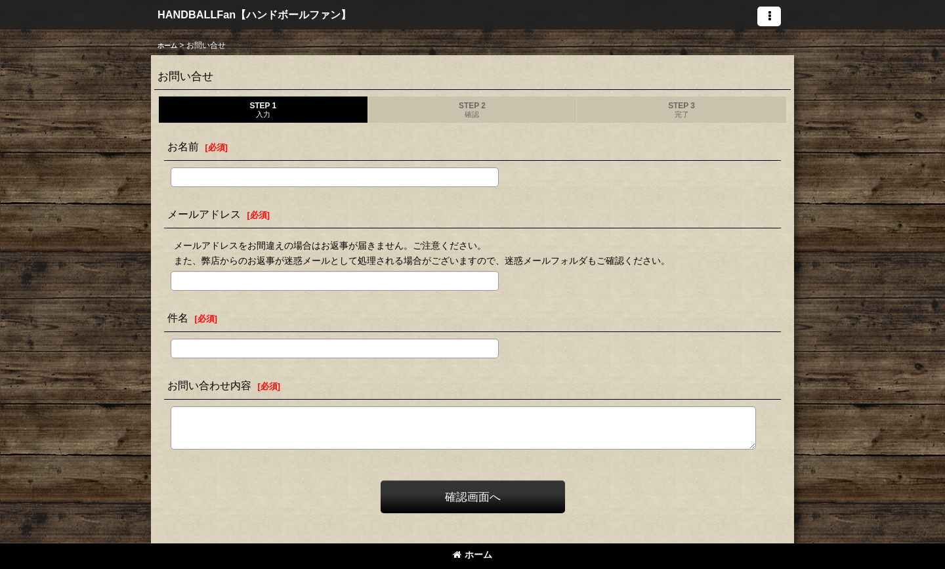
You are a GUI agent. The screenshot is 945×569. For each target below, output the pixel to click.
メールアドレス (204, 214)
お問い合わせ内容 (209, 385)
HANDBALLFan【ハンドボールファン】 (254, 14)
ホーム (472, 554)
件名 (177, 318)
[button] (769, 16)
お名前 (183, 146)
